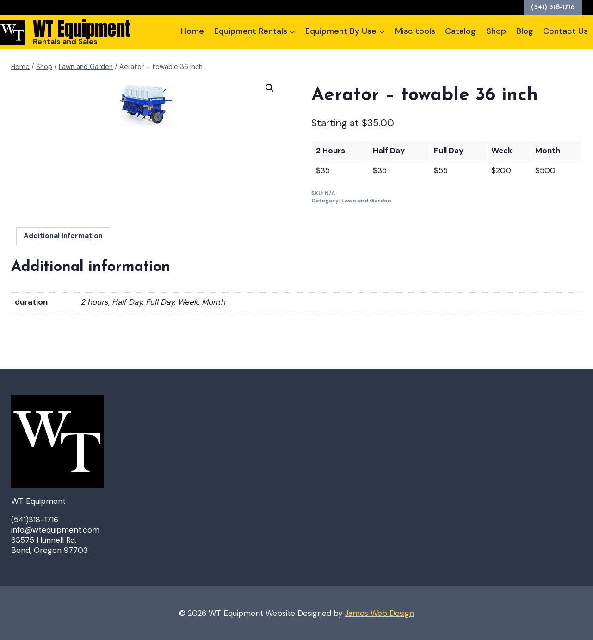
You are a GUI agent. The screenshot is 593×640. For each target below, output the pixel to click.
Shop (496, 31)
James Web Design (379, 613)
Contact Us (565, 31)
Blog (524, 31)
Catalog (460, 31)
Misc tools (415, 31)
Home (192, 31)
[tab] (63, 236)
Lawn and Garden (366, 200)
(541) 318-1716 (552, 7)
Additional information (63, 235)
